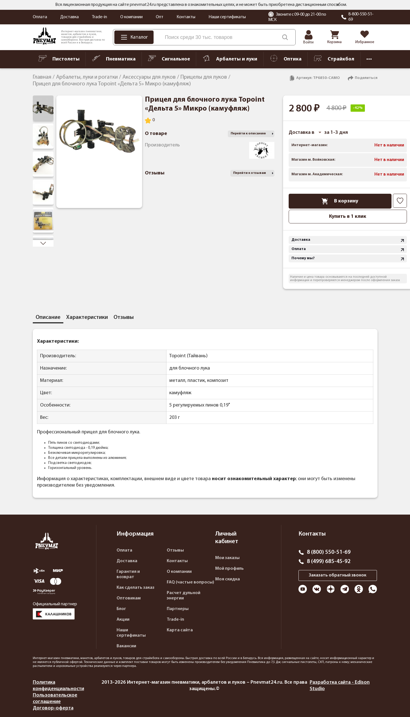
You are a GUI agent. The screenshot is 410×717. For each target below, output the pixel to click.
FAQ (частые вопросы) (190, 582)
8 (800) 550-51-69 (329, 552)
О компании (131, 17)
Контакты (186, 17)
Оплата (40, 17)
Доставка (69, 17)
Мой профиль (229, 568)
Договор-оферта (53, 708)
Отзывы (175, 550)
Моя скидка (227, 579)
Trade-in (99, 17)
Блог (121, 609)
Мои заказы (227, 558)
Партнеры (178, 609)
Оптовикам (129, 598)
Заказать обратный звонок (337, 575)
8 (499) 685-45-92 (329, 561)
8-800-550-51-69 (361, 17)
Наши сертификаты (227, 17)
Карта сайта (180, 630)
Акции (123, 619)
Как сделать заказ (135, 587)
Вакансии (126, 646)
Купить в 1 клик (347, 216)
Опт (159, 17)
